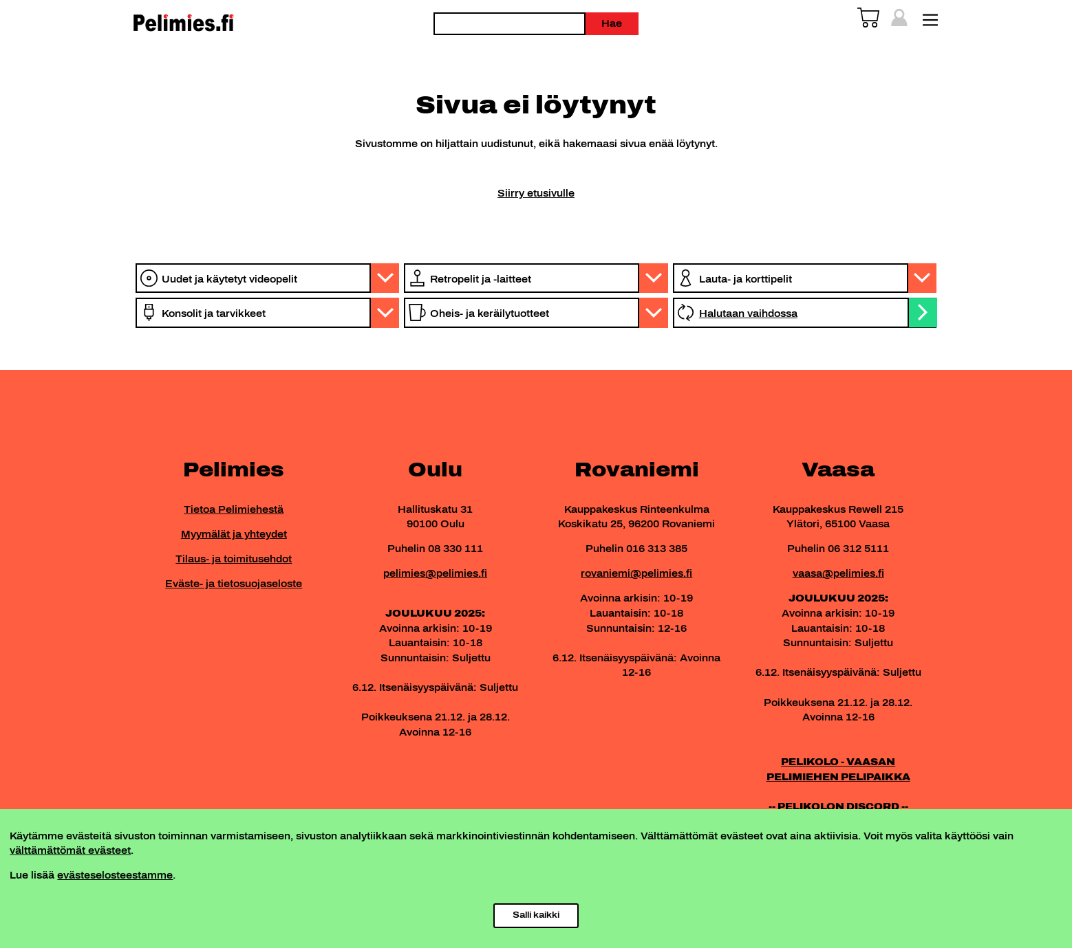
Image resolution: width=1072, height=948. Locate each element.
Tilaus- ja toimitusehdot (233, 558)
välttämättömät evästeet (70, 850)
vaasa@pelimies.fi (838, 573)
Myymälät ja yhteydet (234, 534)
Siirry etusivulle (536, 193)
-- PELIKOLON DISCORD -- (838, 806)
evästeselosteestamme (115, 875)
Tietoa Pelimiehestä (233, 509)
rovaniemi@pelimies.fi (636, 573)
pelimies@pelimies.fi (435, 573)
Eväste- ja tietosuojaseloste (233, 583)
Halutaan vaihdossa (748, 313)
